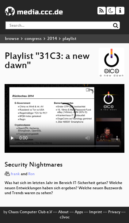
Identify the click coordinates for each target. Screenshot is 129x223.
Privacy (114, 212)
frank (15, 174)
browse (12, 38)
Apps (79, 212)
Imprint (95, 212)
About (63, 212)
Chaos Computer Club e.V (30, 212)
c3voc (65, 217)
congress (33, 38)
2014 (52, 38)
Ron (31, 174)
